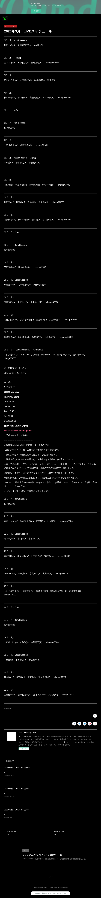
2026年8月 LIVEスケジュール (17, 768)
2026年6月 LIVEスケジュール (17, 810)
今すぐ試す (35, 11)
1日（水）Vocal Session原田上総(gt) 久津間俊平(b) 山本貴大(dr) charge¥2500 (33, 794)
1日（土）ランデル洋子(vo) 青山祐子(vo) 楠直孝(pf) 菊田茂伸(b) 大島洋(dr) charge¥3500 (38, 773)
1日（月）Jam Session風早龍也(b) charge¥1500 (23, 815)
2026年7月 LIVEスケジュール (17, 789)
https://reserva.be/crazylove (18, 431)
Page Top (50, 876)
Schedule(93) (8, 708)
